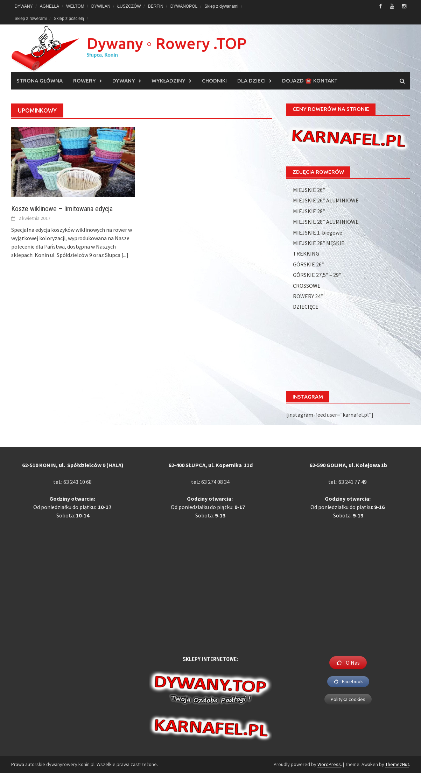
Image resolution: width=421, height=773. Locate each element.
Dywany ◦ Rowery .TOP (167, 43)
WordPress (329, 764)
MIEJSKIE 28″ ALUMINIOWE (326, 221)
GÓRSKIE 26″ (308, 264)
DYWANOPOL (184, 6)
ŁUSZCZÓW (129, 6)
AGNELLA (49, 6)
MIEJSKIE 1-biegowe (317, 232)
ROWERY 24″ (308, 296)
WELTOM (75, 6)
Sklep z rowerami (31, 18)
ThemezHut (397, 764)
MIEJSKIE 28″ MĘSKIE (318, 242)
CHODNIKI (214, 81)
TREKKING (306, 253)
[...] (124, 254)
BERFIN (155, 6)
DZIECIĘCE (305, 306)
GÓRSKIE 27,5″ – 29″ (317, 274)
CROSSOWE (307, 285)
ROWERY (84, 81)
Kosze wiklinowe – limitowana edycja (62, 209)
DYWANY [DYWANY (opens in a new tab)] (24, 6)
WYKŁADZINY (168, 81)
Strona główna (39, 81)
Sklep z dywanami (221, 6)
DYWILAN (101, 6)
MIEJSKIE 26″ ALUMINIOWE (326, 200)
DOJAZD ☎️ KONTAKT (310, 81)
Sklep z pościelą (69, 18)
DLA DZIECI (251, 81)
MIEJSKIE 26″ (309, 189)
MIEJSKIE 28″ (309, 211)
